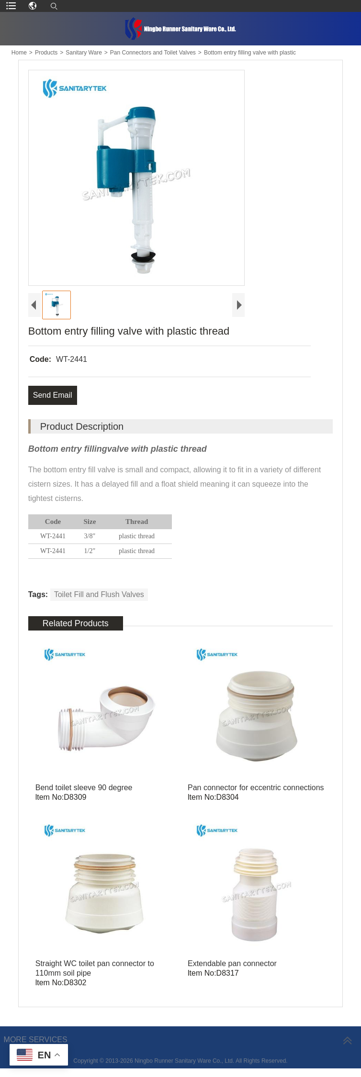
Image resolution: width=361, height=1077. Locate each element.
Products (46, 52)
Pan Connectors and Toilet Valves (153, 52)
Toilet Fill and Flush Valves (99, 594)
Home (19, 52)
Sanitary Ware (84, 52)
